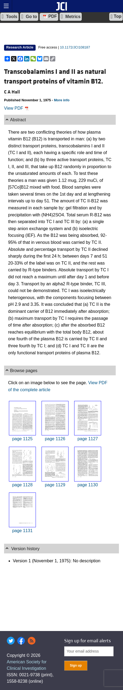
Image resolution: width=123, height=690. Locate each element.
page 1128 (22, 485)
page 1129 (55, 485)
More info (62, 100)
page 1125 (22, 438)
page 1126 (55, 438)
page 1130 (87, 485)
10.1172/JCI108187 (75, 47)
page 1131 (22, 530)
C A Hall (12, 92)
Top (116, 16)
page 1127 (87, 438)
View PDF (16, 108)
